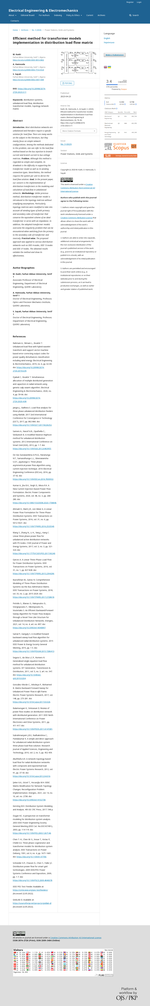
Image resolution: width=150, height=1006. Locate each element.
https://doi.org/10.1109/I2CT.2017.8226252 (32, 425)
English (107, 38)
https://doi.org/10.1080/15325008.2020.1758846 (34, 502)
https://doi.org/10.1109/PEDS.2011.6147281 (32, 729)
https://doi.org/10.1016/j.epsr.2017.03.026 (31, 702)
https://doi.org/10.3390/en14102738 (29, 799)
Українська (109, 42)
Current (89, 15)
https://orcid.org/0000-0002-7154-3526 (28, 70)
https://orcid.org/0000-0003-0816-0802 (28, 60)
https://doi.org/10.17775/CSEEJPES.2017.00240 (34, 553)
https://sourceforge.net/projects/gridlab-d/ (32, 903)
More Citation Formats (72, 131)
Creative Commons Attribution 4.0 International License (75, 937)
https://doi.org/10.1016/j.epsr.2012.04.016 (31, 776)
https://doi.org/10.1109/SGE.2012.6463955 (32, 448)
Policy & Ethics (73, 15)
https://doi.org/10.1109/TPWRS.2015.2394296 (33, 573)
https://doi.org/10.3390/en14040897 (29, 627)
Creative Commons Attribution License (77, 217)
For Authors (44, 15)
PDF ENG (68, 83)
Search (135, 15)
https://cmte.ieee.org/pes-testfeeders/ (30, 890)
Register (130, 2)
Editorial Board (27, 15)
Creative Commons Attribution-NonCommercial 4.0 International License (78, 188)
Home (15, 30)
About (12, 15)
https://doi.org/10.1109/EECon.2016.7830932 (33, 479)
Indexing (58, 15)
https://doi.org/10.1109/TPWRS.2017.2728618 (33, 597)
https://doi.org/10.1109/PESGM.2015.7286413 (33, 651)
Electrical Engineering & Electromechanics (43, 10)
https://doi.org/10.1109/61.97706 (31, 856)
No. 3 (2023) (36, 30)
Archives (101, 15)
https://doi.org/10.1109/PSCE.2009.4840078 (32, 880)
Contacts (15, 20)
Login (139, 2)
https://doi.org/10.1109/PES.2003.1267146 (32, 833)
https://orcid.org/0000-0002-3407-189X (28, 79)
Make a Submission (115, 55)
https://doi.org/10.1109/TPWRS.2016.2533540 (33, 526)
